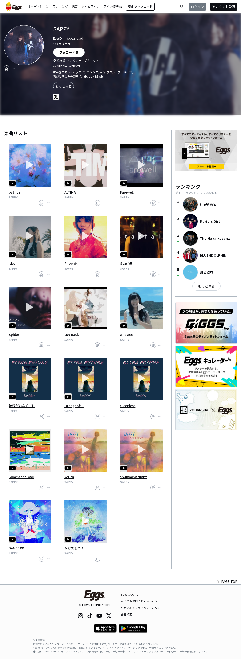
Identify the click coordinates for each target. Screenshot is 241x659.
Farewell (127, 192)
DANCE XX (16, 548)
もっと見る (63, 86)
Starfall (126, 263)
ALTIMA (70, 192)
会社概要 (126, 614)
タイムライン (90, 6)
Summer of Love (21, 476)
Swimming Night (133, 476)
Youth (69, 476)
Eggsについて (130, 594)
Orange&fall (74, 405)
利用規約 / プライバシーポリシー (142, 608)
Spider (14, 334)
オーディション (38, 6)
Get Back (71, 334)
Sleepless (127, 405)
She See (126, 334)
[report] (13, 68)
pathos (14, 192)
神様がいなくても (22, 405)
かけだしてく (74, 548)
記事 (75, 6)
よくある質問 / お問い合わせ (139, 601)
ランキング (60, 6)
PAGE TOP (227, 581)
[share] (6, 68)
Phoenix (70, 263)
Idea (12, 263)
